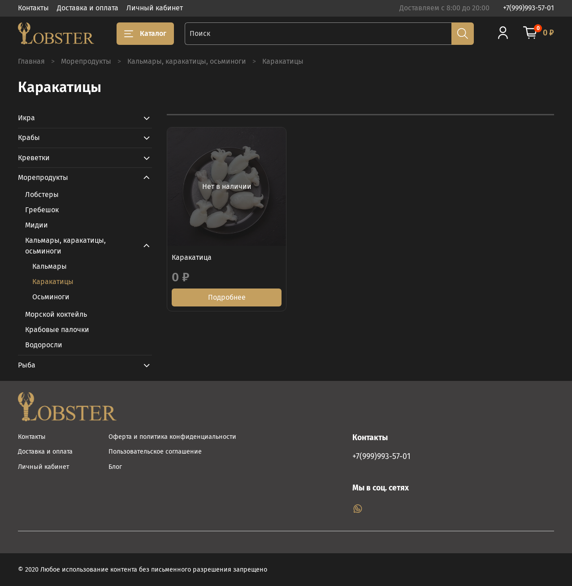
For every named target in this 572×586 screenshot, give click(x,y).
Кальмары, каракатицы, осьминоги (186, 61)
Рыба (26, 365)
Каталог (145, 33)
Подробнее (227, 297)
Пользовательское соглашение (155, 451)
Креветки (34, 157)
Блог (115, 467)
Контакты (33, 8)
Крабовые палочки (57, 329)
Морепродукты (86, 61)
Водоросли (43, 345)
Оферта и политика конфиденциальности (172, 437)
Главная (31, 61)
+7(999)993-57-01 (528, 8)
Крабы (29, 137)
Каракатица (192, 257)
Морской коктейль (56, 314)
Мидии (36, 225)
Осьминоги (50, 297)
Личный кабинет (154, 8)
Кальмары (49, 266)
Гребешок (42, 210)
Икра (26, 118)
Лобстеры (42, 194)
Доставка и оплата (87, 8)
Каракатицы (53, 281)
